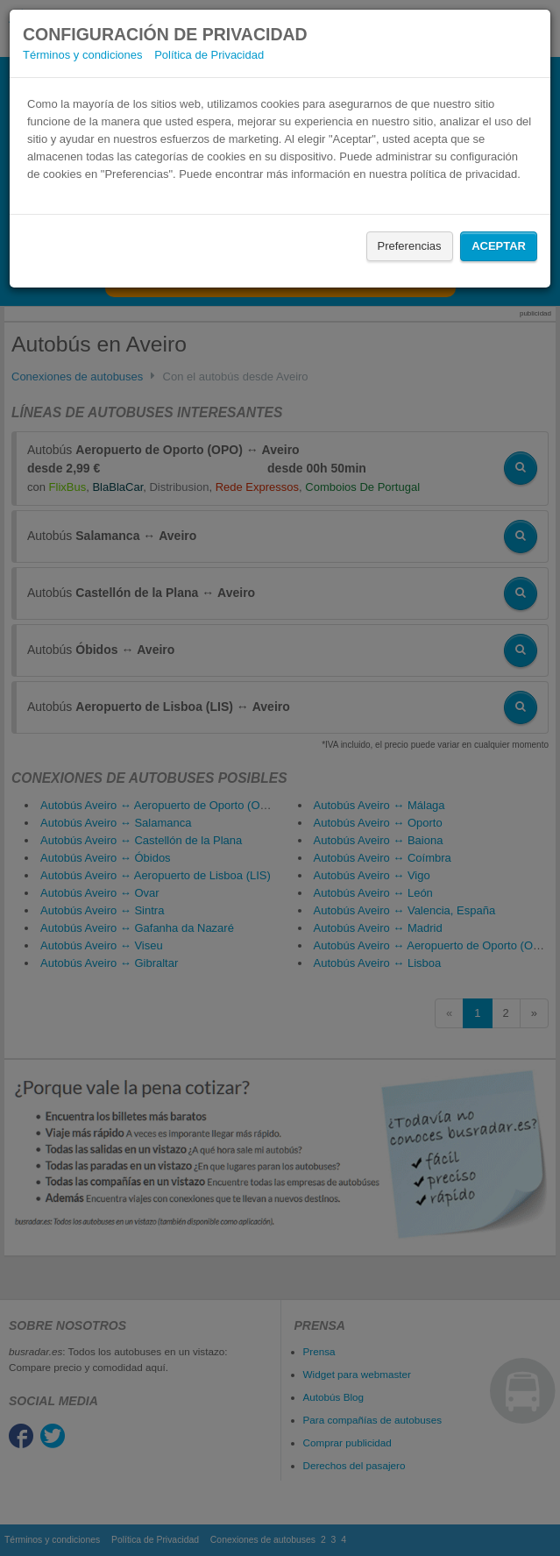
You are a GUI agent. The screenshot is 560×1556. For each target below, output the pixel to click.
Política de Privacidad (209, 54)
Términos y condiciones (83, 54)
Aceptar (498, 245)
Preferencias (410, 245)
